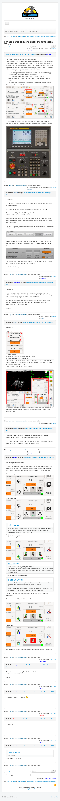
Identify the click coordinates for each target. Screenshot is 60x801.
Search (22, 31)
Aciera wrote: (14, 752)
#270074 (53, 187)
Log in (11, 185)
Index (7, 31)
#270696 (53, 659)
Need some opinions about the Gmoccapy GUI (21, 54)
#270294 (53, 423)
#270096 (53, 276)
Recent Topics (14, 31)
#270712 (53, 740)
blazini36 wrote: (15, 580)
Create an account (20, 185)
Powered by (25, 789)
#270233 (53, 316)
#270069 (53, 49)
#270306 (53, 452)
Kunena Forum (33, 789)
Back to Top (54, 797)
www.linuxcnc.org (31, 31)
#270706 (53, 686)
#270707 (53, 713)
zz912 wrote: (14, 525)
